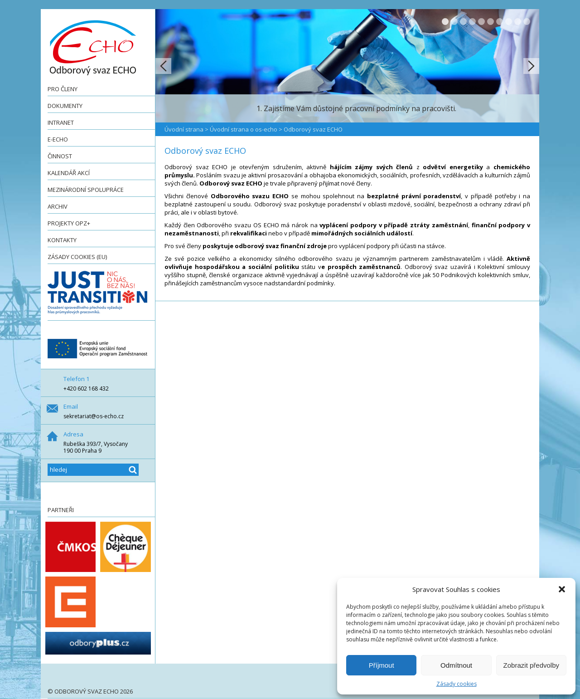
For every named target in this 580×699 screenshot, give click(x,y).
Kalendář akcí (69, 173)
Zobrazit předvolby (531, 665)
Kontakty (62, 240)
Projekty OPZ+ (69, 223)
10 (526, 21)
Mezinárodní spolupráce (86, 190)
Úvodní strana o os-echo (243, 129)
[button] (561, 589)
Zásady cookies (456, 684)
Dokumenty (65, 106)
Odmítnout (456, 665)
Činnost (60, 156)
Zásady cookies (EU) (77, 257)
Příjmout (381, 665)
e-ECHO (58, 139)
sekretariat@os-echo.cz (93, 416)
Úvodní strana (183, 129)
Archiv (58, 206)
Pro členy (62, 89)
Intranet (61, 122)
